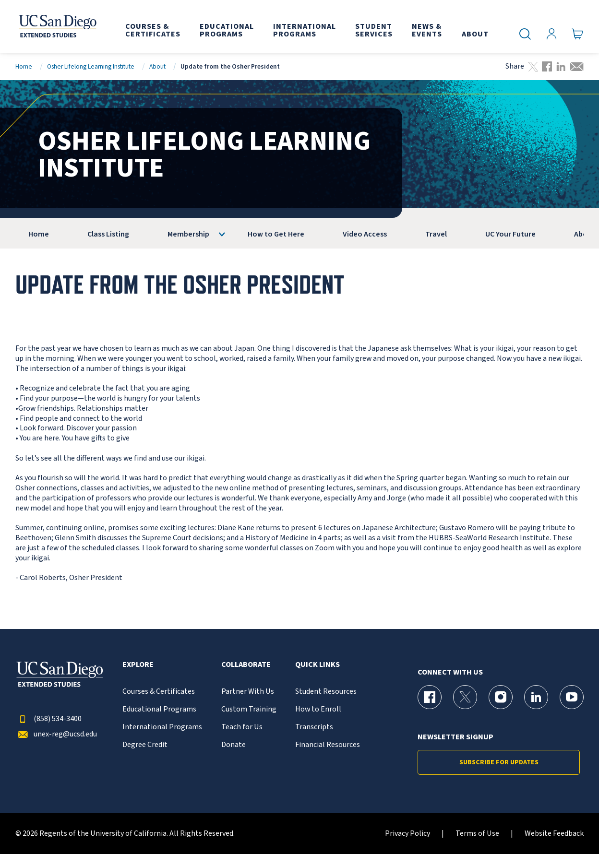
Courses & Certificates (158, 692)
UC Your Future (510, 234)
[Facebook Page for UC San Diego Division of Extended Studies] (430, 697)
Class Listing (108, 234)
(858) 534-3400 (48, 719)
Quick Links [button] (317, 665)
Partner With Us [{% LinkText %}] (247, 692)
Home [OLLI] (38, 234)
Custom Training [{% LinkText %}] (248, 709)
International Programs (162, 727)
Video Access (365, 234)
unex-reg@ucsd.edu (56, 734)
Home (23, 66)
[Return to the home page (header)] (56, 26)
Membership (188, 234)
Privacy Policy (407, 834)
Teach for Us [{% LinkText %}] (242, 727)
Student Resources (326, 692)
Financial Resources (327, 745)
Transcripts (314, 727)
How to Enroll (318, 709)
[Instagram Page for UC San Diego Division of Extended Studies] (501, 697)
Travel (436, 234)
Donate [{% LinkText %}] (233, 745)
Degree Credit (145, 745)
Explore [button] (138, 665)
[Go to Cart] (578, 34)
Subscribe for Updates (499, 762)
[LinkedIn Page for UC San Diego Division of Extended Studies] (536, 697)
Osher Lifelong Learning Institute (90, 66)
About (157, 66)
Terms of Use (477, 834)
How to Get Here (276, 234)
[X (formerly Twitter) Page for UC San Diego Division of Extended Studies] (465, 697)
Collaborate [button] (246, 665)
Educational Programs (159, 709)
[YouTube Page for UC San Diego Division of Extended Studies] (572, 697)
